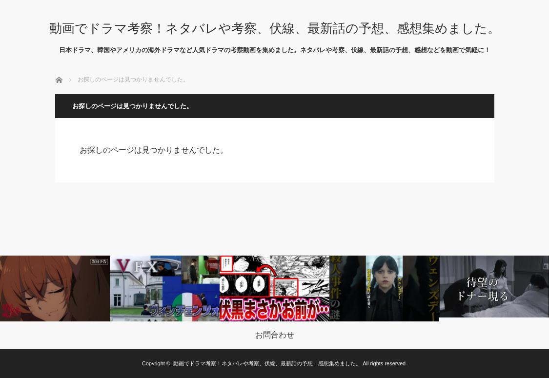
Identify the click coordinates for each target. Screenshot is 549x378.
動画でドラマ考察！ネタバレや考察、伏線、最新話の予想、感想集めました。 (274, 28)
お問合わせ (274, 335)
